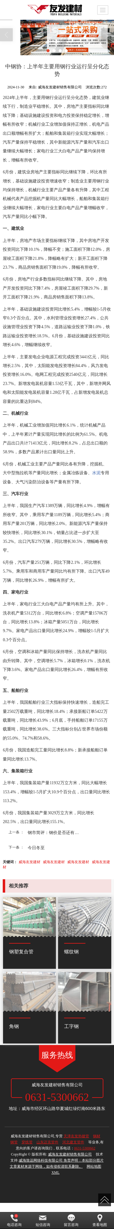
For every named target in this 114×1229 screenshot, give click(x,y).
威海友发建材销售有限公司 (70, 1154)
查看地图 (99, 1220)
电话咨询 (14, 1220)
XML (55, 1172)
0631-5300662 (84, 1148)
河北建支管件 (73, 1142)
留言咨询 (71, 1220)
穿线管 (27, 1142)
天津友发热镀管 (76, 1136)
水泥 (96, 473)
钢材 (96, 1136)
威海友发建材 (29, 862)
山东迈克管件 (47, 1142)
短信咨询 (43, 1220)
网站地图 (94, 1166)
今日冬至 (36, 847)
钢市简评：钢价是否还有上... (55, 832)
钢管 (14, 1142)
